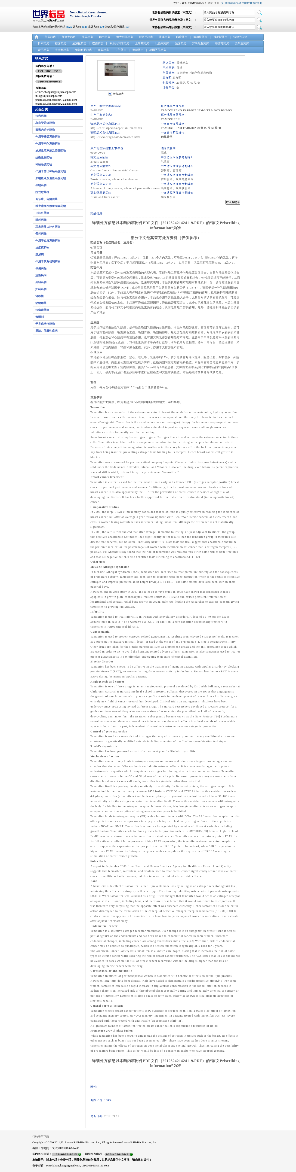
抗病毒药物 (42, 310)
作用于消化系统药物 (47, 143)
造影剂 (39, 317)
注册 (216, 3)
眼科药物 (40, 220)
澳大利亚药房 (124, 37)
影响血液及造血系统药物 (50, 178)
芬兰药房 (120, 50)
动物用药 (40, 303)
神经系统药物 (43, 164)
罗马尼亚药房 (200, 43)
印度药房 (181, 37)
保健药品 (40, 268)
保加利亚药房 (83, 50)
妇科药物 (40, 289)
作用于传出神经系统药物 (50, 171)
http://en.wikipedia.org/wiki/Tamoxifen (116, 128)
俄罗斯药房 (220, 37)
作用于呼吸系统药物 (47, 136)
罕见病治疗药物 (45, 323)
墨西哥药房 (222, 43)
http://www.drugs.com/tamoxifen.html (115, 137)
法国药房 (180, 43)
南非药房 (103, 50)
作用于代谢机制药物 (47, 261)
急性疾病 (40, 275)
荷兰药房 (43, 50)
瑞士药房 (104, 37)
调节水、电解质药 (46, 199)
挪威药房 (137, 50)
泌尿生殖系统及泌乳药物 (50, 150)
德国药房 (60, 43)
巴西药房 (97, 43)
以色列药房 (162, 43)
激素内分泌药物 (45, 129)
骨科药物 (40, 233)
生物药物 (40, 185)
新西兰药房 (146, 37)
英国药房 (87, 37)
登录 (210, 3)
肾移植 (39, 296)
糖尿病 (39, 254)
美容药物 (40, 282)
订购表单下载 (40, 1136)
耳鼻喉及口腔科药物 (47, 226)
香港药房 (164, 37)
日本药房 (43, 43)
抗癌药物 (40, 116)
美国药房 (50, 37)
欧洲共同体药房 (119, 43)
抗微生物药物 (43, 157)
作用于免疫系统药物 (47, 240)
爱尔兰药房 (242, 43)
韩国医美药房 (157, 50)
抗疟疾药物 (42, 247)
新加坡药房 (200, 37)
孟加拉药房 (79, 43)
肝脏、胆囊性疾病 (46, 330)
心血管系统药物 (45, 122)
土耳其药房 (142, 43)
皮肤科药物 (42, 213)
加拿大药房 (69, 37)
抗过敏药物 (42, 192)
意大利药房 (62, 50)
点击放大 (118, 93)
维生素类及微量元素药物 (50, 206)
